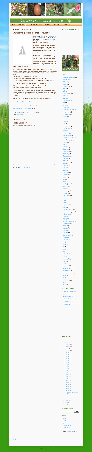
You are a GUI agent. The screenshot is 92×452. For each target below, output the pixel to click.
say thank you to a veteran (69, 242)
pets (64, 219)
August (66, 400)
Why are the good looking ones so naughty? (71, 396)
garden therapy (66, 151)
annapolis (65, 83)
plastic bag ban (66, 223)
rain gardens (66, 230)
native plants (66, 204)
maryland (65, 191)
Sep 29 (67, 354)
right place (65, 239)
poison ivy (65, 225)
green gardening (67, 156)
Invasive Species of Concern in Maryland (23, 101)
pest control (66, 216)
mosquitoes (65, 197)
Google (14, 439)
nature (64, 207)
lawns (64, 184)
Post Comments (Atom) (24, 167)
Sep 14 (67, 376)
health (64, 163)
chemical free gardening (68, 104)
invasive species (20, 114)
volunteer (65, 266)
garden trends (66, 153)
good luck (65, 155)
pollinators (65, 227)
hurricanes (65, 174)
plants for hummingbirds (68, 221)
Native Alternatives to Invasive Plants (22, 108)
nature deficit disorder (68, 209)
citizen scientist (66, 114)
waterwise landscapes (68, 273)
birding (64, 95)
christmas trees (66, 111)
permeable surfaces (67, 214)
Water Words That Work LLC (48, 448)
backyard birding (67, 86)
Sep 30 (67, 352)
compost (65, 116)
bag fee (65, 88)
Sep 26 (67, 360)
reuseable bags (66, 237)
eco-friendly (66, 133)
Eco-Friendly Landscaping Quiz (70, 291)
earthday (65, 130)
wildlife (64, 279)
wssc (64, 284)
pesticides (65, 218)
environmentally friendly (68, 141)
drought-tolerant (67, 126)
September (67, 350)
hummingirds (66, 172)
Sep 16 (67, 372)
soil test (65, 248)
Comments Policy (67, 422)
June (66, 404)
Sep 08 (67, 384)
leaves (64, 188)
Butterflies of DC (67, 298)
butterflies (65, 98)
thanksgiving (66, 258)
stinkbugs (65, 249)
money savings (66, 195)
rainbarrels (65, 232)
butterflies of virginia (67, 100)
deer (64, 119)
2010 (65, 343)
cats (64, 102)
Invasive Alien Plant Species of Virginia (22, 105)
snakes (64, 244)
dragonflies (65, 125)
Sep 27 (67, 358)
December (67, 344)
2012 (65, 339)
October (67, 348)
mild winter (65, 193)
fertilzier (65, 144)
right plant (65, 241)
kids (64, 179)
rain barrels (65, 228)
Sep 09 (67, 382)
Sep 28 (67, 356)
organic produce (67, 213)
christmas (65, 107)
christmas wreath (67, 112)
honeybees (65, 170)
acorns (64, 81)
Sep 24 (67, 364)
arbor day (65, 84)
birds (64, 97)
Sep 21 (67, 368)
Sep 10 (67, 380)
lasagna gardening (67, 183)
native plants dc (66, 205)
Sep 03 (67, 388)
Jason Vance (71, 431)
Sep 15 (67, 374)
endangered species (67, 139)
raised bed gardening (68, 235)
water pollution (66, 270)
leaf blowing (66, 186)
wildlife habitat (66, 280)
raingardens (66, 234)
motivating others (67, 198)
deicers (65, 121)
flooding (65, 146)
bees (64, 91)
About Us (21, 24)
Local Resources (67, 425)
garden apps (66, 147)
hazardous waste (67, 162)
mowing (65, 200)
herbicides (65, 167)
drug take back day (67, 128)
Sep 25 (67, 362)
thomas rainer (66, 259)
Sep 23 (67, 366)
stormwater (65, 253)
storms (64, 251)
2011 (65, 341)
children (65, 105)
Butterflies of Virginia (68, 294)
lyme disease (66, 190)
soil (64, 246)
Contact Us (66, 24)
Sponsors (47, 24)
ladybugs (65, 181)
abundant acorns (67, 79)
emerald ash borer (67, 135)
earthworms (66, 132)
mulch (64, 202)
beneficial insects (67, 93)
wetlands (65, 277)
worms (64, 282)
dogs (64, 123)
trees (64, 261)
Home (13, 24)
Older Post (53, 165)
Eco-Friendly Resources (34, 24)
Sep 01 (67, 390)
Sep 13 (67, 378)
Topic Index (56, 24)
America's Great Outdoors (69, 77)
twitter (64, 263)
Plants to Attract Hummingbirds (70, 293)
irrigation (65, 177)
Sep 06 (67, 386)
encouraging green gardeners (70, 137)
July (66, 402)
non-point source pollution (69, 211)
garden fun (65, 149)
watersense (65, 272)
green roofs (65, 158)
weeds (64, 275)
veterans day (66, 265)
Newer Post (16, 165)
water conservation (67, 268)
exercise (65, 142)
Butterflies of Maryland (68, 296)
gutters (64, 160)
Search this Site (66, 427)
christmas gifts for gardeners (69, 109)
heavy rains (65, 165)
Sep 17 (67, 370)
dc (63, 118)
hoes (64, 169)
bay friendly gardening (68, 90)
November (67, 346)
